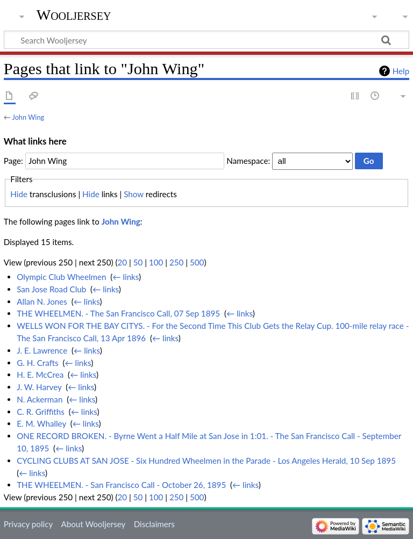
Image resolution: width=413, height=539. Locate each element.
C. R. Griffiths (41, 411)
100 (156, 262)
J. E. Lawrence (42, 350)
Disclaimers (154, 524)
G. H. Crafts (38, 363)
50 (138, 262)
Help (401, 71)
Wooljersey (74, 14)
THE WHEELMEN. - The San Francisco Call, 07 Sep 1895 (118, 313)
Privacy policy (28, 524)
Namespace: (248, 161)
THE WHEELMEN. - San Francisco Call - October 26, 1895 (121, 485)
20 (122, 262)
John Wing (28, 117)
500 (197, 262)
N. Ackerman (39, 399)
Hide (18, 194)
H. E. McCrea (40, 374)
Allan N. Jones (42, 301)
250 (176, 262)
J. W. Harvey (39, 387)
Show (134, 194)
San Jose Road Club (51, 289)
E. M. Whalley (41, 423)
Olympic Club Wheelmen (61, 277)
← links (125, 277)
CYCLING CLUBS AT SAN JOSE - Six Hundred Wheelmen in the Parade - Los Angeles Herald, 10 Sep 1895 (206, 460)
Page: (13, 161)
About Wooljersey (93, 524)
